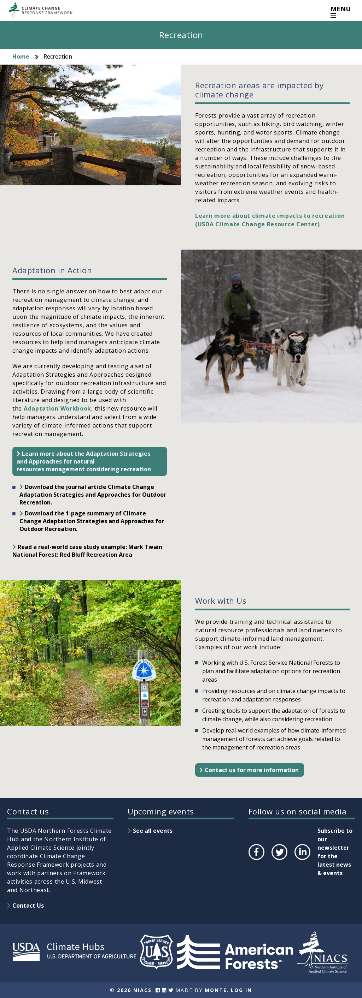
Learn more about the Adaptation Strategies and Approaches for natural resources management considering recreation (84, 461)
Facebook (256, 859)
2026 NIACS (134, 990)
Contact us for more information (252, 770)
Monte (216, 990)
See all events (153, 831)
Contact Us (28, 905)
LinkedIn (302, 859)
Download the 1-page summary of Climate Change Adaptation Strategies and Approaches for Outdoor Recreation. (91, 521)
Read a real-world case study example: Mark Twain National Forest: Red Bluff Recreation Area (87, 550)
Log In (241, 990)
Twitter (279, 859)
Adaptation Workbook (56, 408)
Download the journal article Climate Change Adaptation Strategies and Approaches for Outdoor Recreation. (92, 494)
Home (20, 56)
